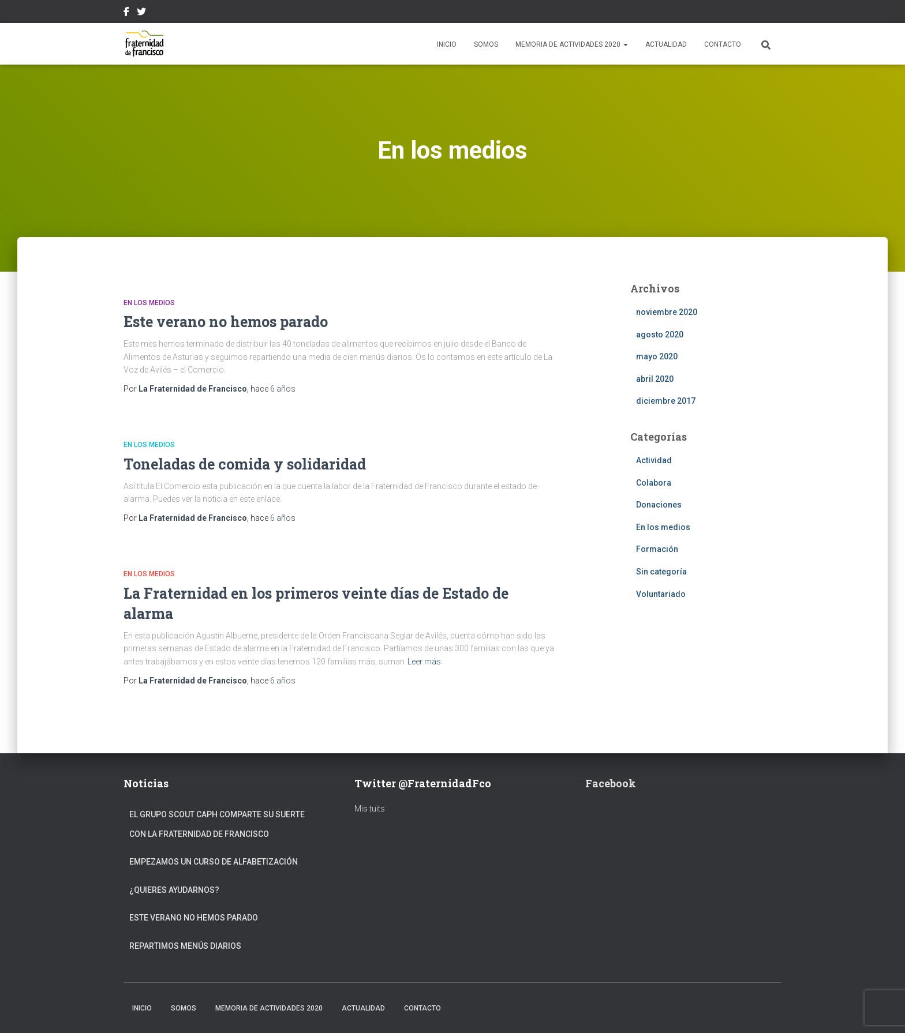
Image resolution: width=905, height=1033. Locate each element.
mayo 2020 (657, 356)
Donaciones (659, 504)
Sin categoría (661, 571)
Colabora (653, 482)
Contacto (722, 44)
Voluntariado (661, 594)
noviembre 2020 (666, 312)
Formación (657, 549)
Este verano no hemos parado (226, 321)
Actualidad (666, 44)
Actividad (654, 460)
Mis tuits (369, 808)
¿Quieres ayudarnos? (174, 890)
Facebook (126, 13)
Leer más (424, 661)
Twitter (141, 13)
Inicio (447, 44)
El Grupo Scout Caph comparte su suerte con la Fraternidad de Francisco (217, 824)
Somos (486, 44)
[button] (625, 44)
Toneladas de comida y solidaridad (245, 464)
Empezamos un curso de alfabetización (213, 861)
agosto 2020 (659, 334)
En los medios (149, 303)
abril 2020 (655, 379)
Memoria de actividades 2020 (571, 44)
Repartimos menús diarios (185, 946)
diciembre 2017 (665, 400)
